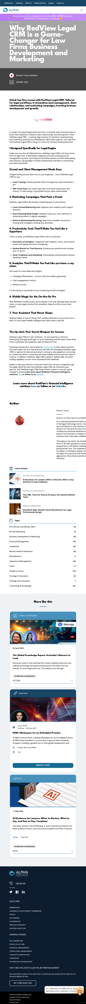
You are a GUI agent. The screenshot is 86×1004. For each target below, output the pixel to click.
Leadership (14, 546)
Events (12, 914)
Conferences (15, 921)
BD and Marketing (17, 532)
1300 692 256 (20, 883)
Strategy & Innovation (18, 576)
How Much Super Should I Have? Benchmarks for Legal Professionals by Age (47, 511)
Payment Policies (15, 1000)
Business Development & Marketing (24, 536)
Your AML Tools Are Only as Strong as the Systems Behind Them (49, 496)
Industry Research (17, 925)
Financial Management (32, 506)
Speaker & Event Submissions (19, 997)
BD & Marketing (16, 941)
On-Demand (14, 918)
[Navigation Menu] (81, 10)
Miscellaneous (15, 556)
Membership (14, 907)
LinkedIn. (40, 374)
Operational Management (20, 561)
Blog (17, 22)
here (20, 374)
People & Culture (16, 571)
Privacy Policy (13, 1002)
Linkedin (60, 386)
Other (11, 566)
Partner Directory (17, 928)
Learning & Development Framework (25, 911)
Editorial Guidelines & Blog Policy (20, 995)
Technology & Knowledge (33, 476)
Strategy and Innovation (19, 581)
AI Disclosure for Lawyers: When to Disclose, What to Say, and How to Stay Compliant (48, 481)
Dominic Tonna (62, 411)
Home (11, 22)
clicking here (48, 347)
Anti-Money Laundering (22, 527)
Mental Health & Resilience (20, 551)
